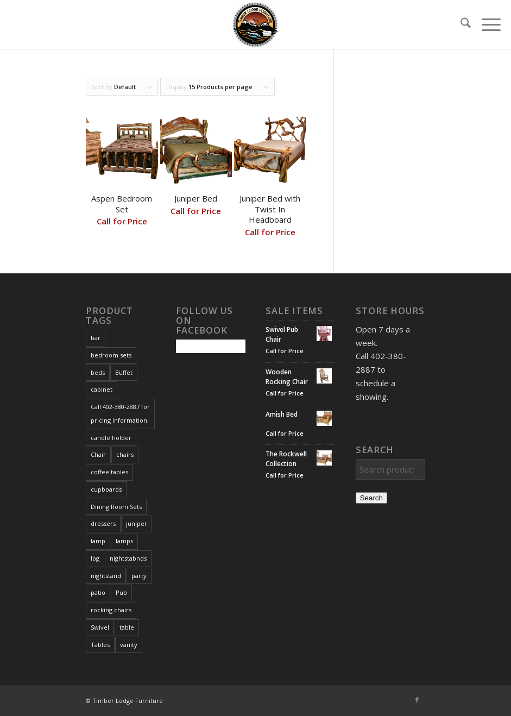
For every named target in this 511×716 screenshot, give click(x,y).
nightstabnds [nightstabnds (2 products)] (128, 558)
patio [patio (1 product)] (98, 592)
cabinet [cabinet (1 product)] (101, 389)
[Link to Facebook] (417, 700)
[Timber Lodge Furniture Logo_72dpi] (256, 24)
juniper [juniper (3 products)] (136, 523)
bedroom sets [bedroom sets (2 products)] (111, 355)
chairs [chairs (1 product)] (125, 454)
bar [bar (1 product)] (95, 338)
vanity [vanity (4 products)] (128, 644)
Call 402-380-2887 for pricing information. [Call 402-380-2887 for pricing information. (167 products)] (120, 413)
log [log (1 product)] (95, 558)
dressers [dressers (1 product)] (103, 523)
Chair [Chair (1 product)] (98, 454)
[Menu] (486, 24)
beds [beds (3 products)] (98, 372)
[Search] (460, 24)
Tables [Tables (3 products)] (100, 644)
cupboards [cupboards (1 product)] (106, 489)
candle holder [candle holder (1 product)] (111, 438)
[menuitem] (460, 24)
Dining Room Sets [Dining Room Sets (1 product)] (116, 507)
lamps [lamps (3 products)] (124, 541)
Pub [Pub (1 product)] (121, 592)
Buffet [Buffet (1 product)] (124, 372)
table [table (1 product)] (126, 627)
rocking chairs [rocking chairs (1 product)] (111, 610)
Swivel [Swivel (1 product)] (100, 627)
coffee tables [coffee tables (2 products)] (109, 472)
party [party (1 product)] (139, 575)
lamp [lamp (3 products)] (98, 541)
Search (371, 498)
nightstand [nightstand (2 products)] (106, 575)
